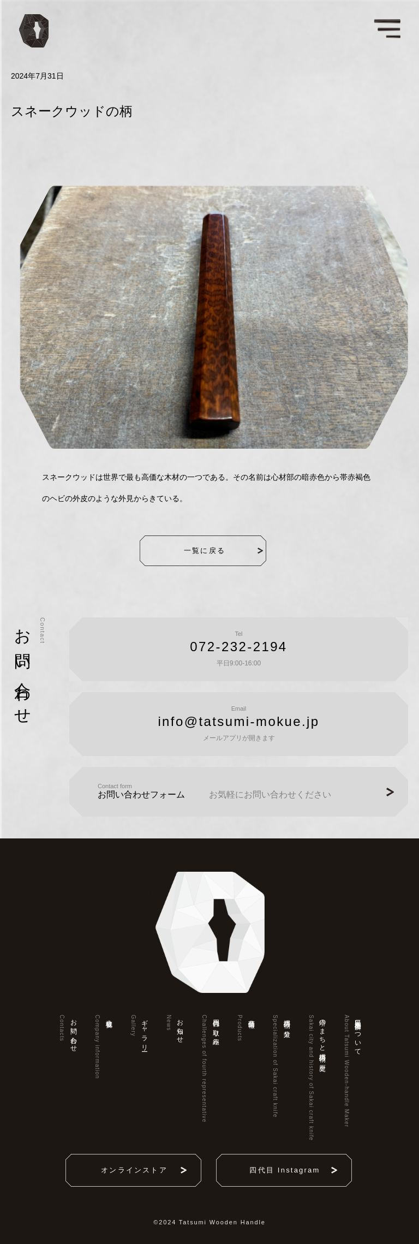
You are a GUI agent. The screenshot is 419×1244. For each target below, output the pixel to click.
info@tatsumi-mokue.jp (238, 721)
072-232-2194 (238, 646)
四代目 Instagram (287, 1170)
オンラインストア (137, 1170)
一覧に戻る (217, 550)
